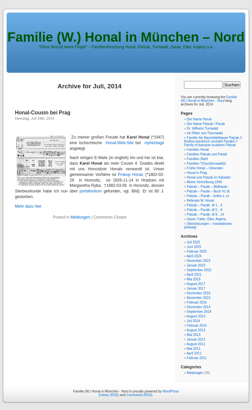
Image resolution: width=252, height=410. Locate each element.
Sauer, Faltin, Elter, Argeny (206, 219)
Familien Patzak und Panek (207, 154)
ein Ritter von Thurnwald (204, 133)
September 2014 (199, 311)
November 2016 (198, 298)
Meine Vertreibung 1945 (204, 182)
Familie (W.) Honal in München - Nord (209, 98)
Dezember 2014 (198, 307)
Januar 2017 (196, 288)
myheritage (154, 143)
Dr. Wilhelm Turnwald (202, 128)
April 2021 (194, 274)
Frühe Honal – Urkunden (205, 168)
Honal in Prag (197, 173)
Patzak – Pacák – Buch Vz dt (208, 191)
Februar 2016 (197, 302)
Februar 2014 (197, 325)
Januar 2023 (196, 265)
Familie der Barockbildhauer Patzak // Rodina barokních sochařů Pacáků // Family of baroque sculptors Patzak (213, 141)
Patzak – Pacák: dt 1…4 (204, 205)
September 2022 (199, 270)
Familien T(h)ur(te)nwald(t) (206, 163)
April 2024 (194, 256)
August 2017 (196, 284)
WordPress (170, 391)
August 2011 (196, 344)
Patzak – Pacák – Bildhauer (207, 186)
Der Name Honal (199, 119)
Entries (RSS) (109, 395)
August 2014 (196, 316)
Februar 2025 (197, 251)
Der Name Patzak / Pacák (206, 124)
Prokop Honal (130, 174)
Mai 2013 (193, 335)
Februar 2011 (197, 358)
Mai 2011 (193, 348)
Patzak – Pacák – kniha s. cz (208, 196)
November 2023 (198, 261)
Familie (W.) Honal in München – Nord (126, 37)
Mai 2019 (193, 279)
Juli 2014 (193, 321)
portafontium (91, 191)
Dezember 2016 (198, 293)
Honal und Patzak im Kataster (208, 177)
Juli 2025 (193, 242)
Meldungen (80, 217)
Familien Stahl (197, 159)
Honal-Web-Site (120, 143)
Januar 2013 (196, 339)
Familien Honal (198, 149)
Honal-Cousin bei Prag (42, 112)
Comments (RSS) (139, 395)
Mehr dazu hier (28, 206)
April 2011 (194, 353)
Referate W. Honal (200, 200)
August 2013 (196, 330)
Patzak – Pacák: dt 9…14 (205, 214)
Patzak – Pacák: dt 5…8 (204, 210)
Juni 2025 (194, 247)
